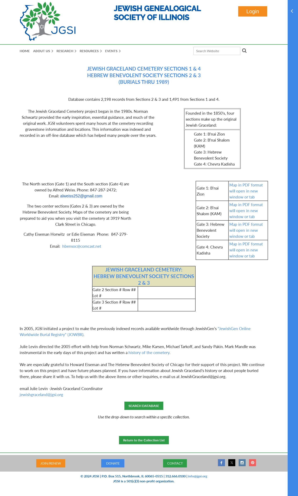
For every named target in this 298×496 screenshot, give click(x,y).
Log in (252, 11)
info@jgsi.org (197, 476)
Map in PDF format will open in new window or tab (246, 191)
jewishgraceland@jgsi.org (41, 394)
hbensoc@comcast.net (81, 246)
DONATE (113, 463)
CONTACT (175, 463)
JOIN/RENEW (50, 463)
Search (244, 50)
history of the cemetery (149, 352)
